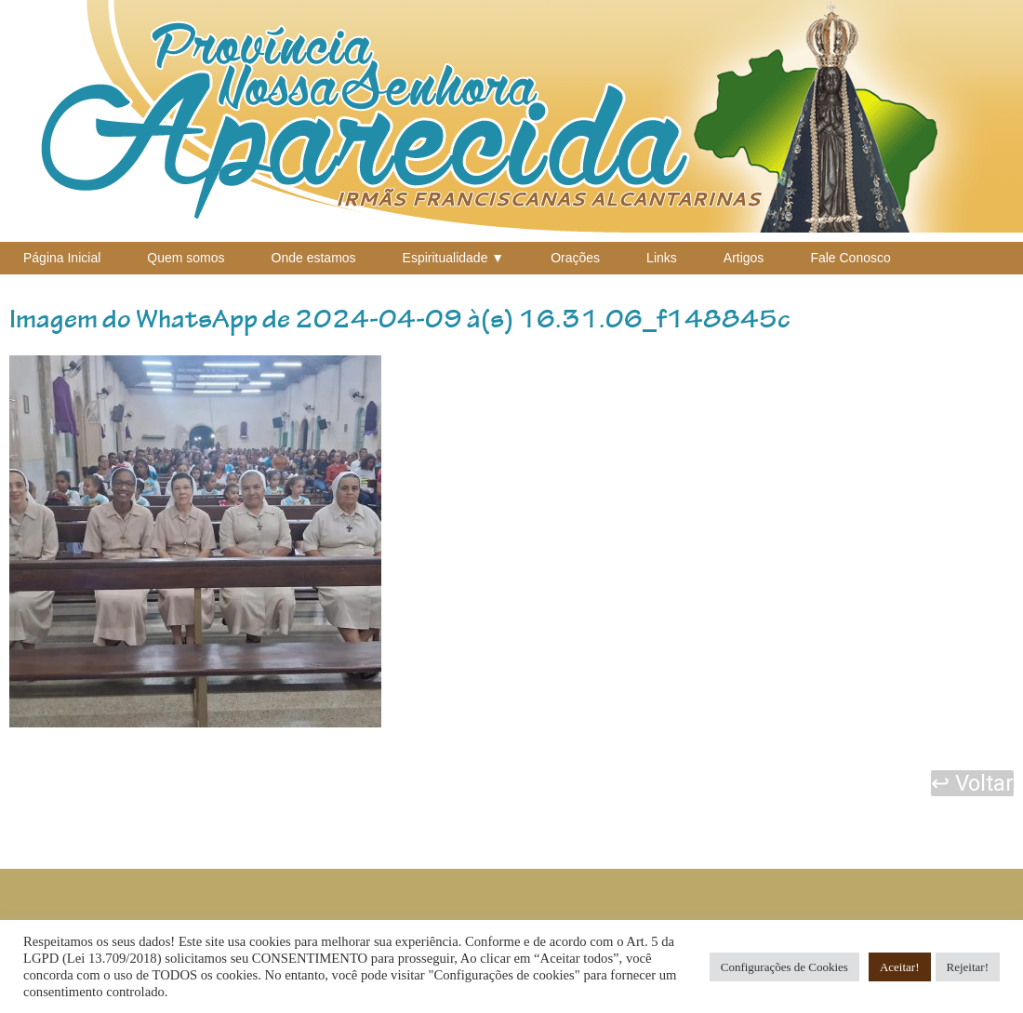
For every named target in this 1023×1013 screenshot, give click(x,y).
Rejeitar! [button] (968, 967)
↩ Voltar (972, 783)
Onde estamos (314, 257)
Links (661, 257)
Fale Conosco (850, 257)
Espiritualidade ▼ (454, 257)
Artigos (744, 257)
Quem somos (185, 257)
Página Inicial (61, 257)
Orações (575, 257)
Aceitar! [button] (900, 967)
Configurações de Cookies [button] (784, 967)
